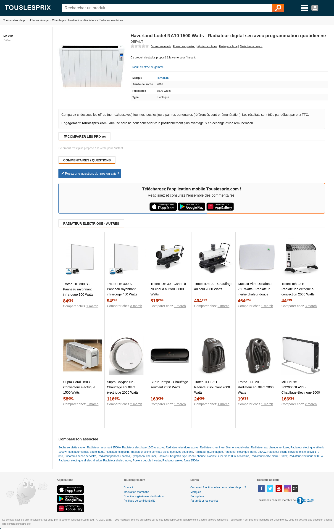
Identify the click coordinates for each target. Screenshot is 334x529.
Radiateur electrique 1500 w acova (143, 447)
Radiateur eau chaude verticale (270, 447)
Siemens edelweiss (238, 447)
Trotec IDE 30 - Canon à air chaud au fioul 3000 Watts (168, 289)
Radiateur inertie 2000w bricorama (228, 456)
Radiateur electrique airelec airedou (80, 460)
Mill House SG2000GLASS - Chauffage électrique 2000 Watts (300, 390)
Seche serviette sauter (72, 447)
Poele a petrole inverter (147, 460)
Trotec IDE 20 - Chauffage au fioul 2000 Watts (213, 286)
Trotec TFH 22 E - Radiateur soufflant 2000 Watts (212, 387)
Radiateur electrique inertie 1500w (245, 451)
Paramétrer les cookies (204, 500)
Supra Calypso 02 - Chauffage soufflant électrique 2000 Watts (123, 387)
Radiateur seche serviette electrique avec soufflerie (162, 451)
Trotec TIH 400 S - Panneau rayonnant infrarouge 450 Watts (122, 289)
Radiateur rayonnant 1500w (104, 447)
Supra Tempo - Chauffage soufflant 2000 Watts (169, 384)
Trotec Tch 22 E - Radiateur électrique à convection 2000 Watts (298, 289)
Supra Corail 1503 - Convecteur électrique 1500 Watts (79, 387)
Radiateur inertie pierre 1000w (269, 456)
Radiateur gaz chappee (209, 451)
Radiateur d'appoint (117, 451)
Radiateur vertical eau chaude (86, 451)
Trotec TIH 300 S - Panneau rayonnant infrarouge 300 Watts (78, 289)
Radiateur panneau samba (114, 456)
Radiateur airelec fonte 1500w (181, 460)
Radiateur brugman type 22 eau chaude (182, 456)
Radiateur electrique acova (182, 447)
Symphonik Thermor (143, 456)
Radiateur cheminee (212, 447)
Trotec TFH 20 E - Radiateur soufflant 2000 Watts (256, 387)
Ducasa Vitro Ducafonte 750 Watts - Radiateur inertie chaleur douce (255, 289)
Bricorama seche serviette (80, 456)
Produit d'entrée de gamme (147, 67)
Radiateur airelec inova (117, 460)
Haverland (163, 77)
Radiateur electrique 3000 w (306, 456)
